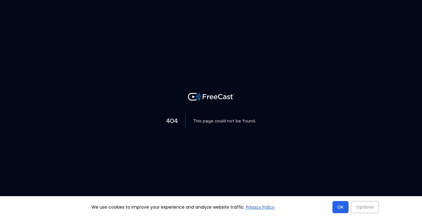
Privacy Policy (260, 207)
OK (340, 207)
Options (365, 207)
